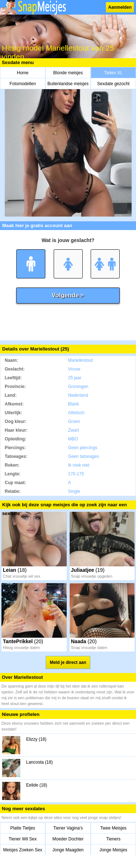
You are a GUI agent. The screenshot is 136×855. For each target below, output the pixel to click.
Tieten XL (113, 72)
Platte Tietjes (22, 828)
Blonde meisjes (68, 72)
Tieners (113, 839)
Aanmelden (120, 7)
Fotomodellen (22, 83)
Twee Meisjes (113, 828)
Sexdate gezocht (113, 83)
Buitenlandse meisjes (68, 83)
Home (22, 72)
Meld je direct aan (68, 662)
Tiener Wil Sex (23, 839)
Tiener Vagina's (68, 828)
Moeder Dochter (67, 839)
